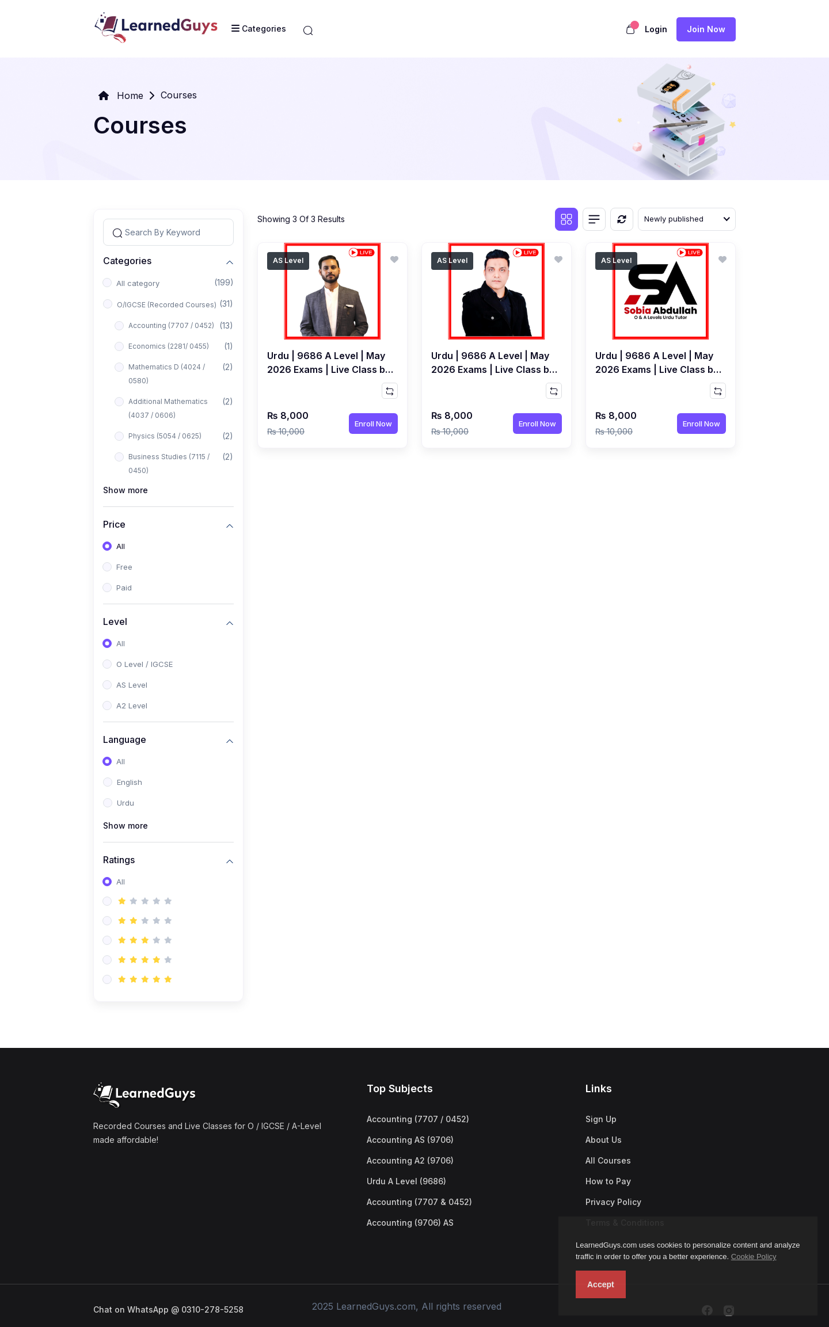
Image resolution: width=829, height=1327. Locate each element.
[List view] (594, 219)
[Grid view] (566, 219)
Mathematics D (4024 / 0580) (166, 374)
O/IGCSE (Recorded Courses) (166, 304)
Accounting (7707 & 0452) (419, 1202)
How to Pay (608, 1181)
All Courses (608, 1160)
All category (137, 283)
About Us (603, 1140)
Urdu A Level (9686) (406, 1181)
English (129, 782)
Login (656, 29)
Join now (706, 29)
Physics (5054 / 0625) (164, 436)
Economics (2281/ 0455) (168, 346)
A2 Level (131, 705)
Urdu (125, 802)
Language (124, 739)
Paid (124, 587)
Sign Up (601, 1119)
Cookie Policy (754, 1256)
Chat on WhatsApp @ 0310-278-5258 (168, 1309)
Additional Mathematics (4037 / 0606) (168, 408)
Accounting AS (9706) (410, 1140)
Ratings (119, 859)
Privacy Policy (613, 1202)
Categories (127, 260)
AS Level (131, 684)
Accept (600, 1284)
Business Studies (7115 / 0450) (169, 463)
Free (124, 566)
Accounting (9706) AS (410, 1222)
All (120, 546)
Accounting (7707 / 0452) (171, 325)
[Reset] (621, 219)
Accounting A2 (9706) (410, 1160)
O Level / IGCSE (144, 664)
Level (115, 621)
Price (114, 523)
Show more (125, 490)
